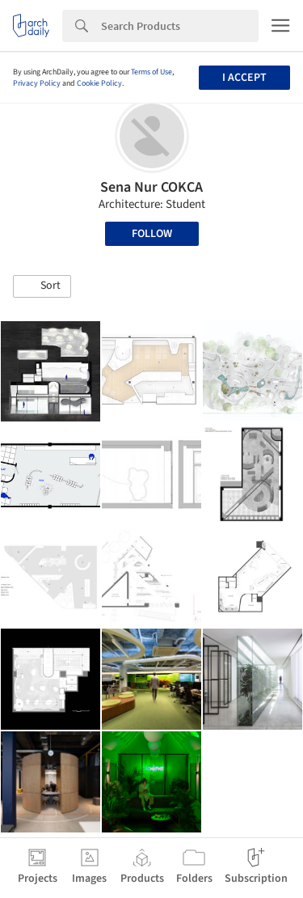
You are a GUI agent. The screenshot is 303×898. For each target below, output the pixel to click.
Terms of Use (151, 72)
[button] (42, 286)
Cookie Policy (99, 83)
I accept (244, 78)
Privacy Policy (37, 83)
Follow (152, 234)
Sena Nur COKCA (151, 187)
